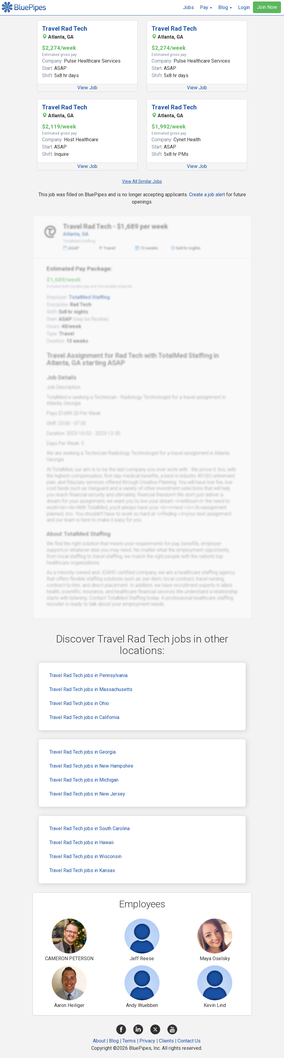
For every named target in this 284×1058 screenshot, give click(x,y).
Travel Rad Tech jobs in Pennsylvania (88, 675)
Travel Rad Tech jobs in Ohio (79, 703)
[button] (206, 7)
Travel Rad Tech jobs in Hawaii (81, 842)
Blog (114, 1041)
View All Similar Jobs (142, 181)
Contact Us (189, 1041)
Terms (129, 1041)
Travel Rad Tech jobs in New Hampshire (91, 766)
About (99, 1041)
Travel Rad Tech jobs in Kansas (82, 870)
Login (244, 7)
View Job (87, 88)
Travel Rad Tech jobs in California (84, 717)
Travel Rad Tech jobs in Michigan (83, 780)
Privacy (147, 1041)
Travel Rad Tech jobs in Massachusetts (90, 689)
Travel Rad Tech (64, 28)
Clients (166, 1041)
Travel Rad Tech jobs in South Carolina (89, 828)
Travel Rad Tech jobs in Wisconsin (85, 856)
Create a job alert (207, 194)
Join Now (267, 7)
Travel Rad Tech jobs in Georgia (82, 752)
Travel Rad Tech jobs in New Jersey (87, 794)
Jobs (188, 7)
